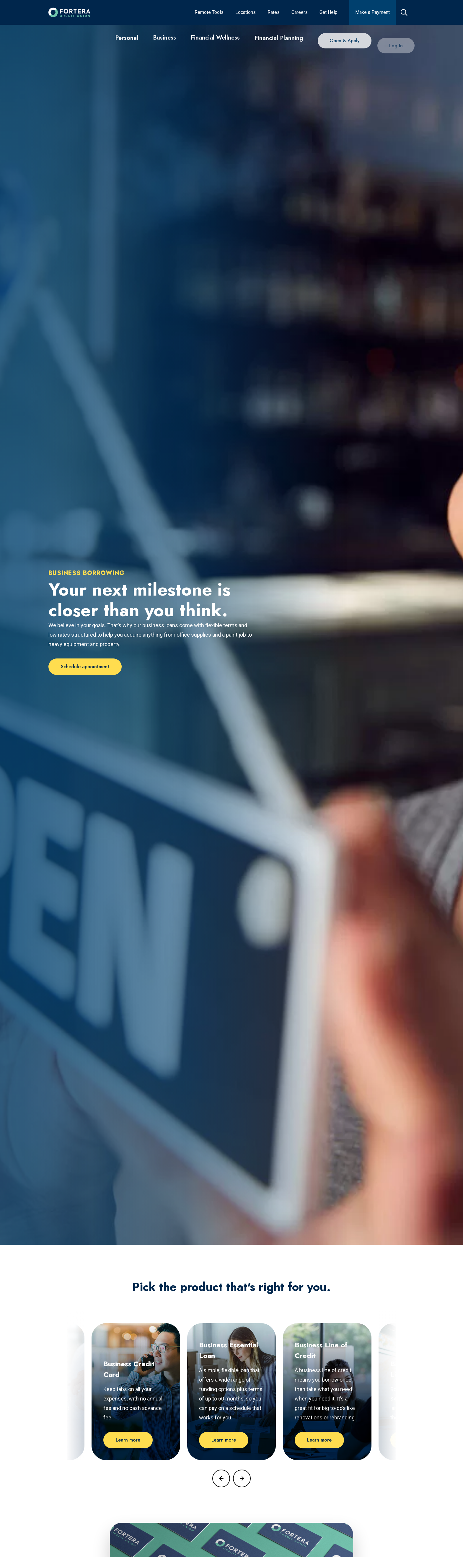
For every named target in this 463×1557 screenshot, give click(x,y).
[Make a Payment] (372, 12)
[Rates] (274, 12)
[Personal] (126, 39)
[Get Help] (328, 12)
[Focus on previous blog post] (221, 1478)
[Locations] (245, 12)
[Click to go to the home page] (69, 12)
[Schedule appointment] (85, 666)
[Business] (164, 41)
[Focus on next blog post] (242, 1478)
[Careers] (300, 12)
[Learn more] (128, 1440)
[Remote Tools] (209, 12)
